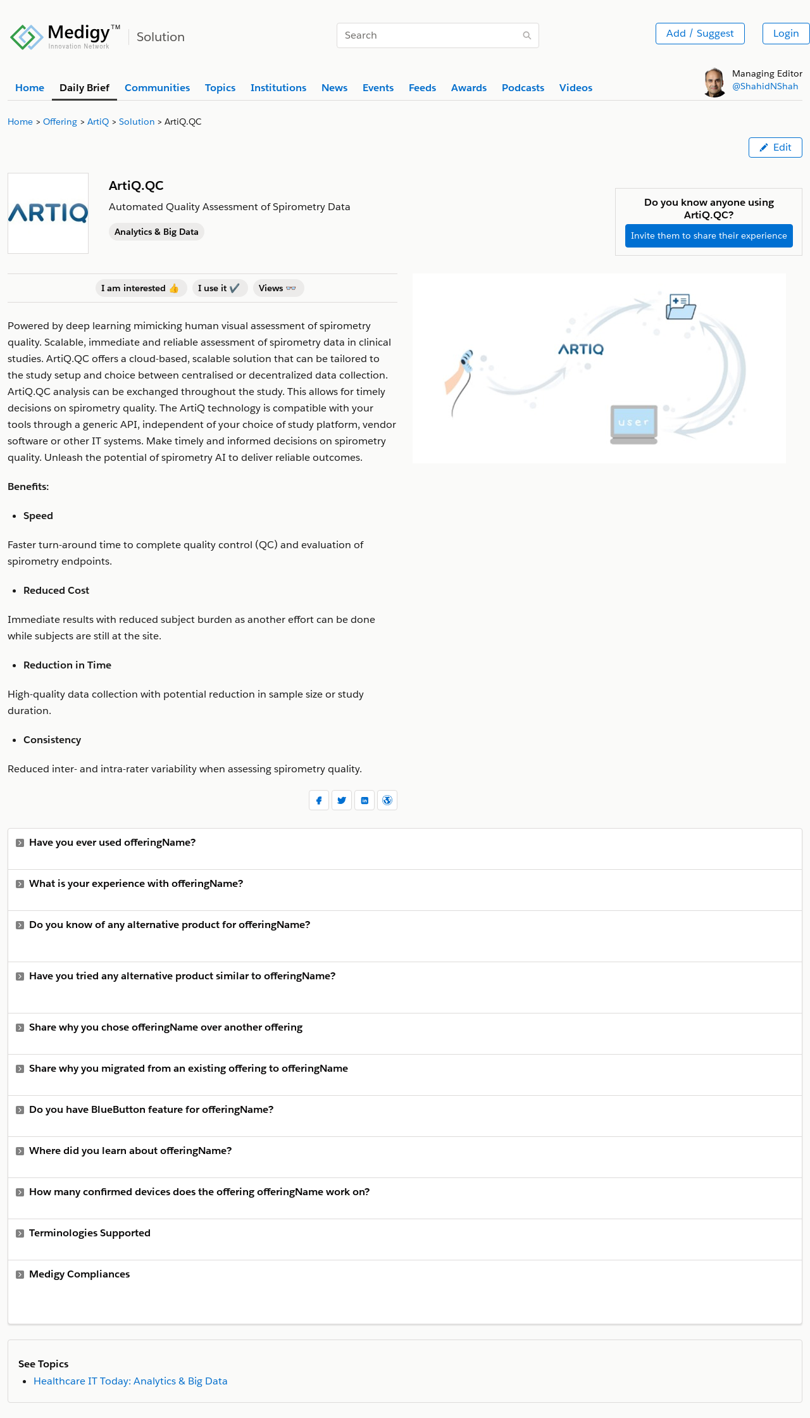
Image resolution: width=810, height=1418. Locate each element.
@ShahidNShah (765, 86)
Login (786, 33)
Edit (775, 147)
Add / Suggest (700, 33)
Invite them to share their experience (709, 235)
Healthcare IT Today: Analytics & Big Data (131, 1381)
